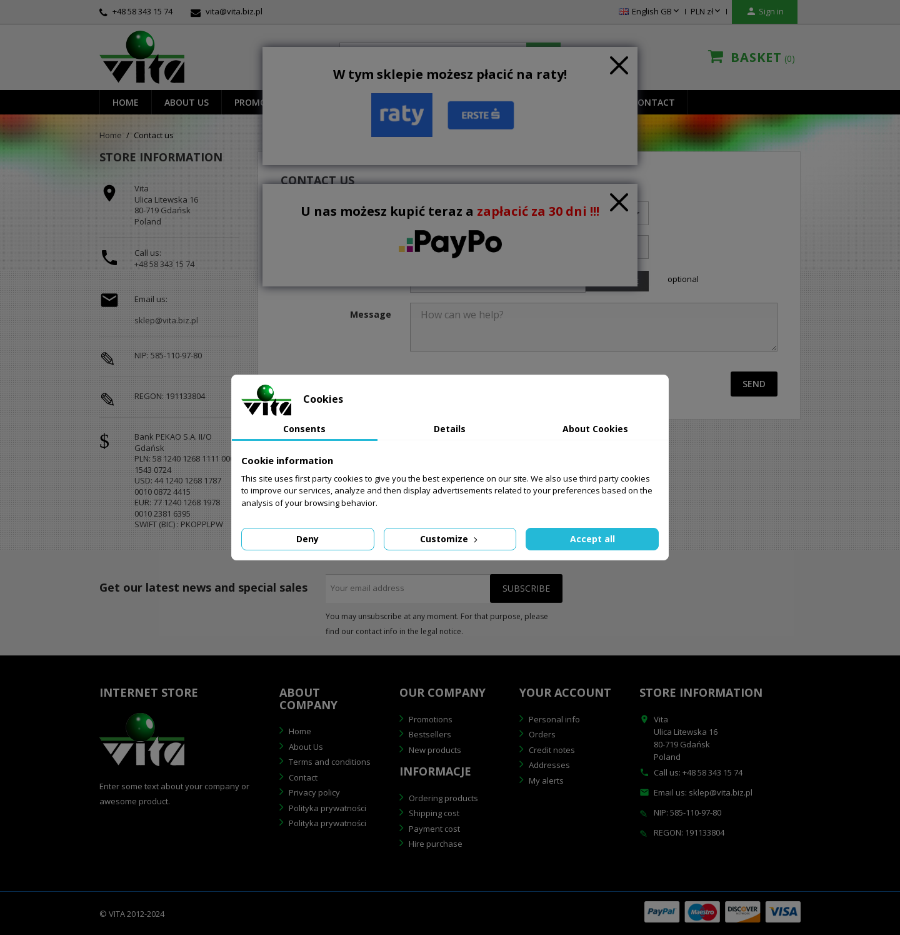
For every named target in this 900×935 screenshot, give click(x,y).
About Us (305, 746)
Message (370, 314)
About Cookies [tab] (595, 429)
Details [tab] (450, 429)
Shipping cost (433, 813)
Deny (307, 539)
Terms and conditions (329, 761)
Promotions (429, 719)
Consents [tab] (304, 429)
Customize (450, 539)
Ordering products (442, 798)
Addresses (548, 765)
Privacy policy (313, 792)
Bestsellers (429, 734)
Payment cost (433, 828)
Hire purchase (434, 843)
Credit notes (551, 750)
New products (434, 750)
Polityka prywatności (326, 808)
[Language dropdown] (650, 12)
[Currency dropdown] (706, 12)
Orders (541, 734)
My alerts (545, 780)
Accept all (592, 539)
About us (186, 102)
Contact (653, 102)
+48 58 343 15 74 (164, 264)
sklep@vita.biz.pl (166, 320)
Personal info (553, 719)
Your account (565, 692)
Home (125, 102)
